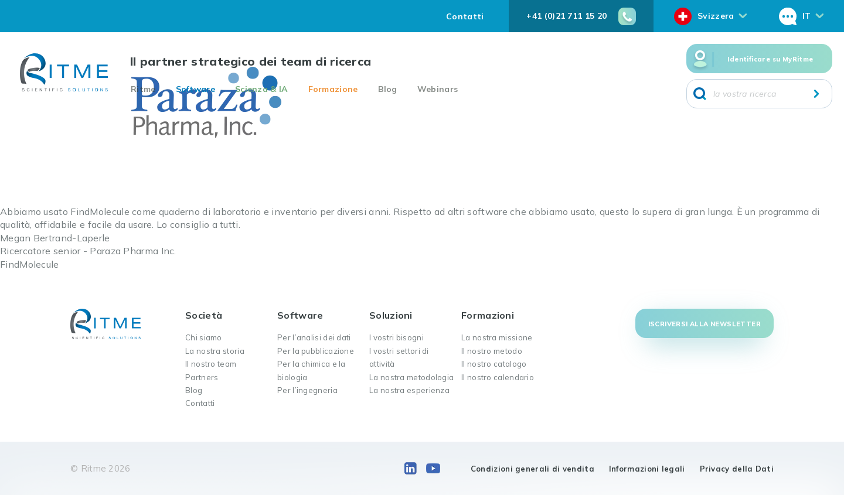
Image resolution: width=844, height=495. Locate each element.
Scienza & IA (261, 89)
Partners (201, 377)
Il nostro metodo (491, 351)
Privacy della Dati (737, 468)
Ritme (143, 89)
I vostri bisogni (396, 337)
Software (195, 89)
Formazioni (487, 315)
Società (203, 315)
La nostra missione (496, 337)
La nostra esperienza (409, 390)
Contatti (465, 16)
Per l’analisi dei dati (314, 337)
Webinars (437, 89)
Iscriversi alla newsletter (704, 324)
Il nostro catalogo (493, 363)
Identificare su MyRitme (770, 59)
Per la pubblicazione (315, 351)
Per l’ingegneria (307, 390)
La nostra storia (214, 351)
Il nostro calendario (497, 377)
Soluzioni (391, 315)
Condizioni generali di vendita (532, 468)
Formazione (333, 89)
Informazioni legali (647, 468)
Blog (387, 89)
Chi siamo (203, 337)
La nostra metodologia (411, 377)
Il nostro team (210, 363)
